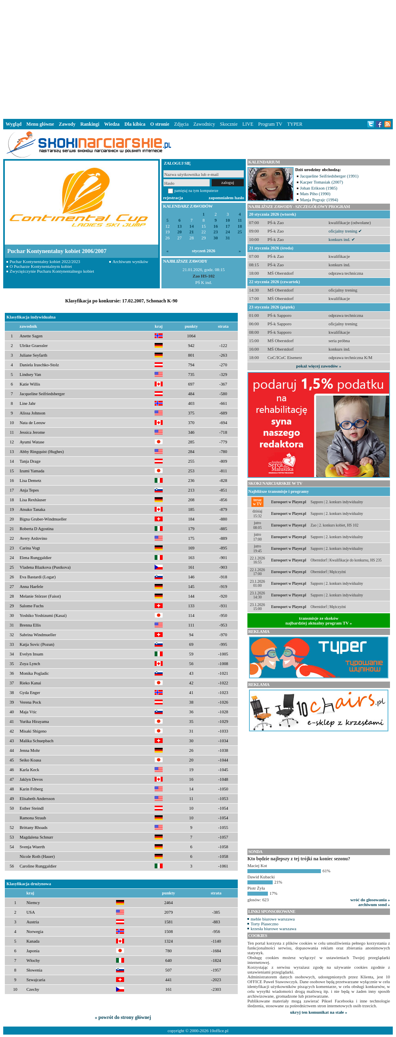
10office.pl (219, 1030)
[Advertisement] (198, 58)
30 (216, 238)
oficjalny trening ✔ (345, 231)
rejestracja (173, 197)
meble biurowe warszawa (273, 919)
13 (180, 226)
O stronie (159, 124)
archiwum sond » (374, 904)
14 (192, 226)
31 (228, 238)
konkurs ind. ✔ (342, 239)
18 (240, 226)
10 (228, 220)
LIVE (247, 124)
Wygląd (14, 124)
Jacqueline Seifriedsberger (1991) (329, 176)
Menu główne (40, 124)
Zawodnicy (204, 124)
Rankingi (89, 124)
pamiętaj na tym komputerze (196, 190)
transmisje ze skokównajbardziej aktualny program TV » (319, 620)
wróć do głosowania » (370, 899)
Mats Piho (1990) (315, 193)
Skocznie (228, 124)
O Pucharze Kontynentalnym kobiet (41, 266)
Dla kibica (135, 124)
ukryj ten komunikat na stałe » (318, 1012)
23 (216, 232)
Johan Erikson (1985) (318, 188)
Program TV (270, 124)
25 (240, 232)
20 (180, 232)
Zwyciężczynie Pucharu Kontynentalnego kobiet (52, 271)
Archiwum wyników (130, 261)
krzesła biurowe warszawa (273, 928)
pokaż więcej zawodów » (318, 365)
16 (216, 226)
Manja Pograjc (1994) (319, 199)
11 (240, 220)
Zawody (67, 124)
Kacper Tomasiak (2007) (321, 182)
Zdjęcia (181, 124)
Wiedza (111, 124)
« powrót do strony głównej (123, 1017)
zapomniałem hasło (226, 197)
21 (192, 232)
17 (228, 226)
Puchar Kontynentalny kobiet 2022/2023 (45, 261)
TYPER (294, 124)
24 (228, 232)
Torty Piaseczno (264, 923)
